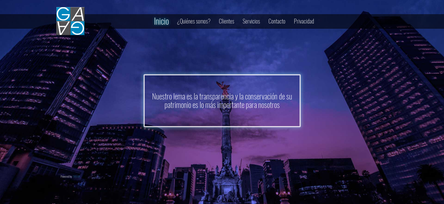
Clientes (226, 21)
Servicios (251, 21)
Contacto (276, 21)
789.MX (76, 176)
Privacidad (304, 21)
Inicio (161, 21)
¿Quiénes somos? (193, 21)
